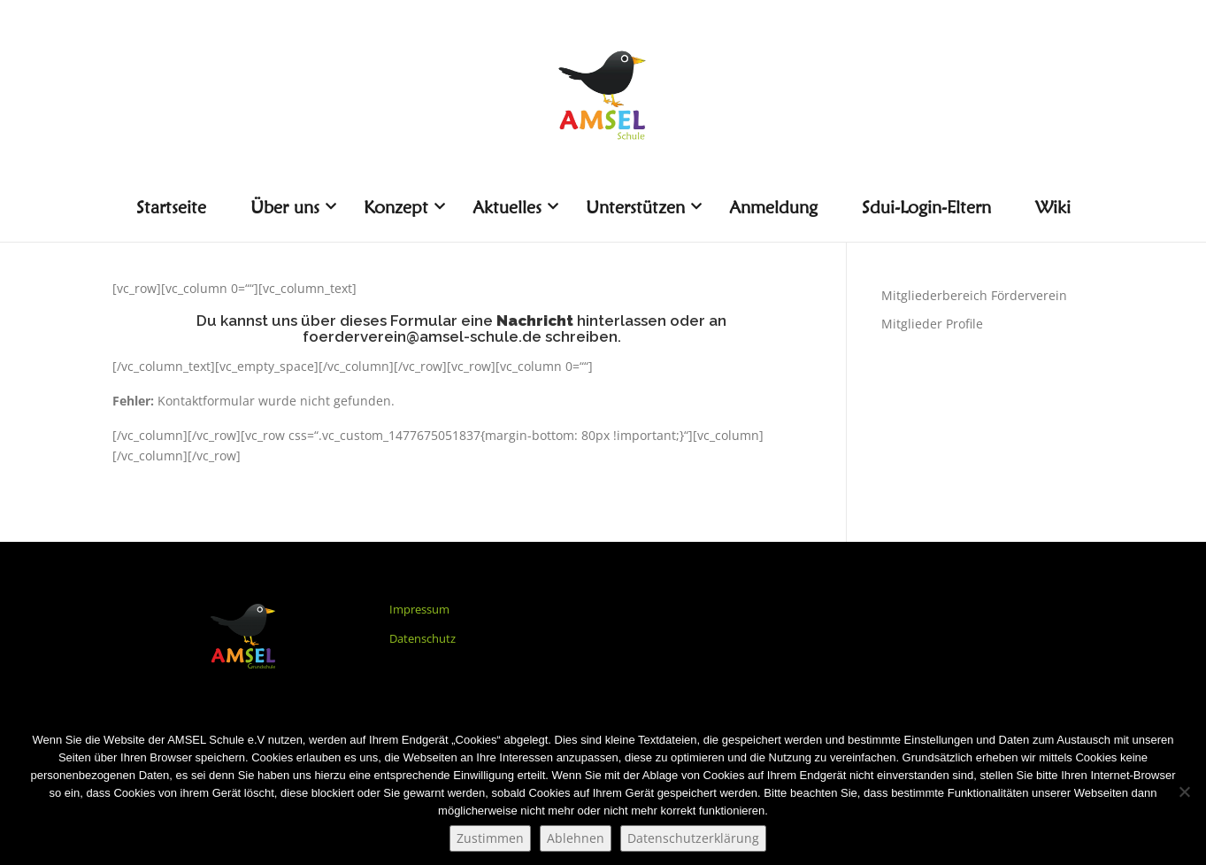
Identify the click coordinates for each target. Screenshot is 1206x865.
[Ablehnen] (1184, 791)
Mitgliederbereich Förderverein (974, 295)
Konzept (403, 207)
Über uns (291, 207)
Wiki (1053, 207)
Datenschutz (422, 638)
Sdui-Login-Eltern (926, 207)
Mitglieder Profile (932, 323)
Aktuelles (513, 207)
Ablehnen (575, 838)
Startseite (171, 207)
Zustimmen (490, 838)
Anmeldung (773, 207)
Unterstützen (642, 207)
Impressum (419, 609)
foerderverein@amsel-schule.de (422, 336)
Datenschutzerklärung (693, 838)
